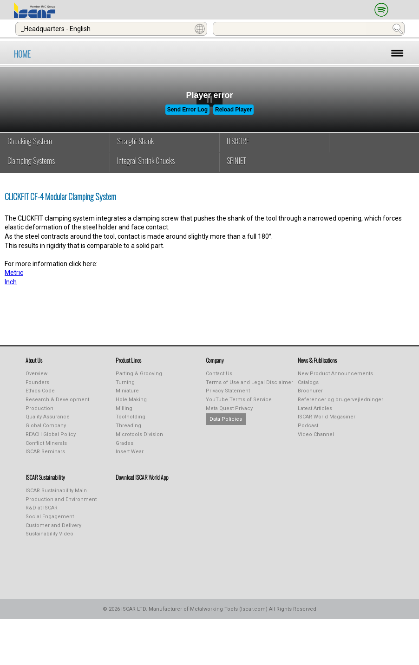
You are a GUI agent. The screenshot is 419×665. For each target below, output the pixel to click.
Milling (124, 408)
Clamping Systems (31, 160)
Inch (11, 282)
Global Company (46, 426)
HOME (22, 54)
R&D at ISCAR (42, 508)
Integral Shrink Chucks (146, 160)
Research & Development (57, 400)
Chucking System (29, 141)
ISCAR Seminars (45, 452)
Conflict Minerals (46, 443)
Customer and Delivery (53, 525)
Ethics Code (40, 391)
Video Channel (316, 434)
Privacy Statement (228, 391)
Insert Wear (130, 452)
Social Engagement (50, 517)
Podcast (308, 426)
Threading (128, 426)
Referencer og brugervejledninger (340, 400)
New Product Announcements (335, 374)
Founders (37, 382)
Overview (36, 374)
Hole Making (131, 400)
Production (39, 408)
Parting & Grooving (139, 374)
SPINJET (236, 160)
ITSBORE (238, 141)
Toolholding (130, 417)
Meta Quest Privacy (229, 408)
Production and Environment (61, 499)
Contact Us (219, 374)
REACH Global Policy (51, 434)
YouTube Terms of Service (239, 400)
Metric (14, 272)
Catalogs (308, 382)
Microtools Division (139, 434)
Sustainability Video (49, 534)
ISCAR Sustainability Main (56, 491)
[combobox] (111, 28)
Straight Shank (135, 141)
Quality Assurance (48, 417)
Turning (125, 382)
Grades (124, 443)
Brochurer (310, 391)
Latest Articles (315, 408)
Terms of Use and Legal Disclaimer (249, 382)
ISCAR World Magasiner (326, 417)
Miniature (127, 391)
